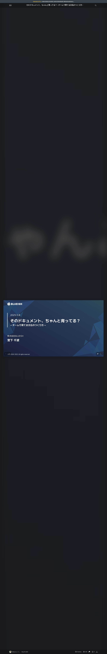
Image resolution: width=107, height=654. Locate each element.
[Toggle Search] (95, 5)
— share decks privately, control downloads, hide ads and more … (53, 1)
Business (78, 651)
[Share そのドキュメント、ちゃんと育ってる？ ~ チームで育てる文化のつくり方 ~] (89, 652)
